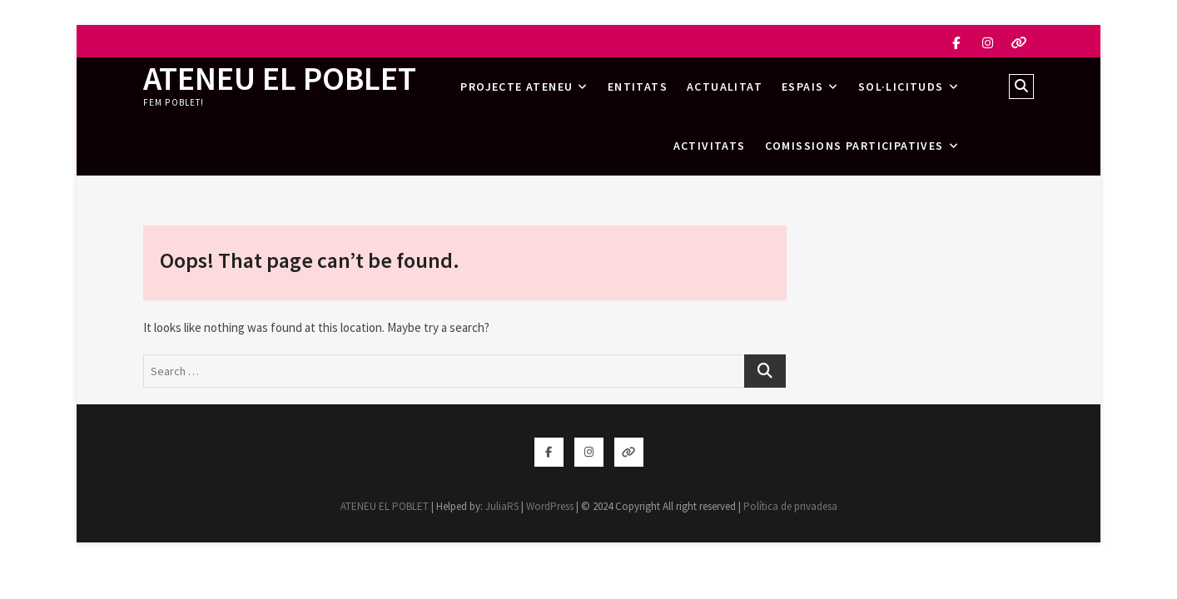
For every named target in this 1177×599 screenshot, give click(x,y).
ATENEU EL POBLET (279, 78)
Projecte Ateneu (516, 86)
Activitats (709, 145)
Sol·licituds (901, 86)
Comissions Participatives (854, 145)
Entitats (638, 86)
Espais (802, 86)
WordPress (550, 506)
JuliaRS (502, 506)
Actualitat (724, 86)
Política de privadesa (790, 506)
